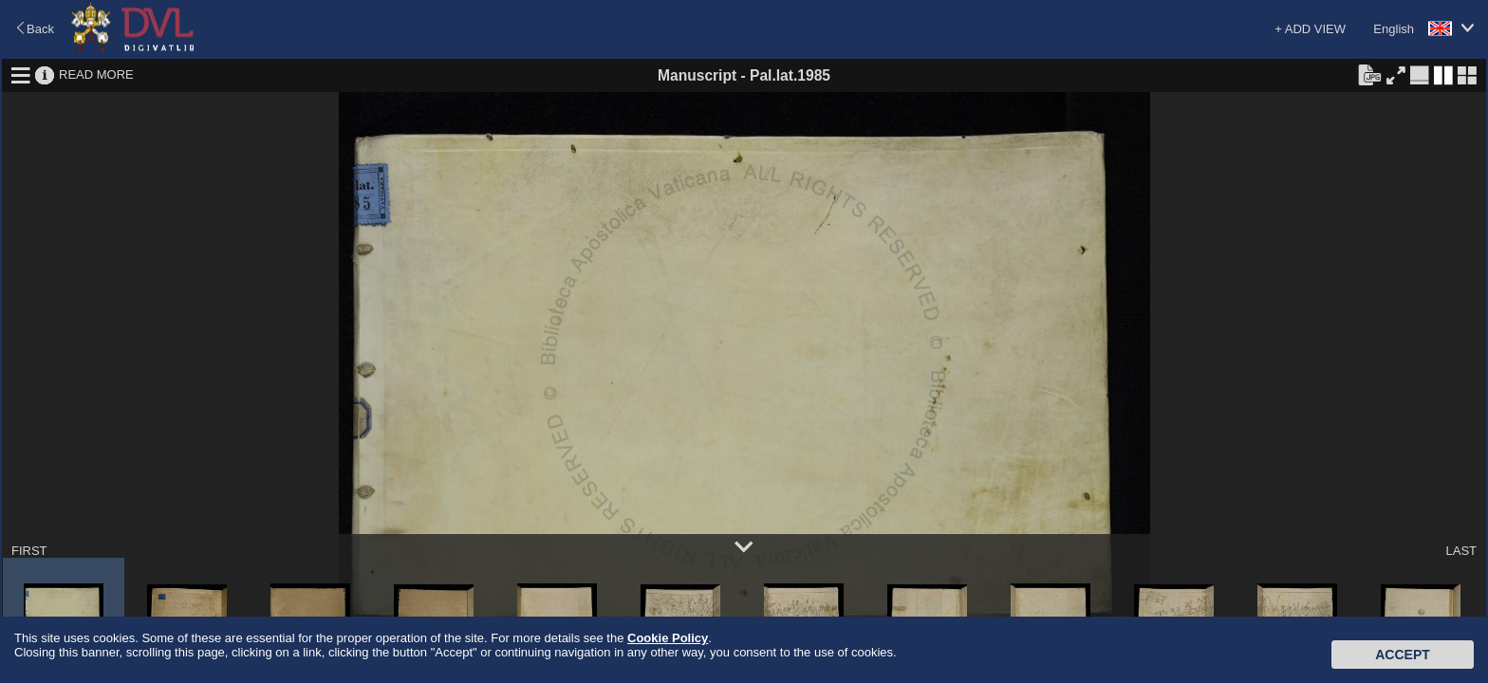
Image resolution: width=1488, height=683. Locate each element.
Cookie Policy (667, 638)
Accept (1402, 654)
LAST (1461, 551)
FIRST (29, 551)
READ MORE (96, 74)
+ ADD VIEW (1310, 29)
